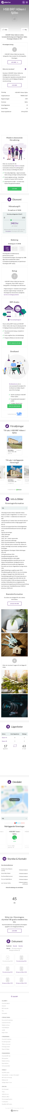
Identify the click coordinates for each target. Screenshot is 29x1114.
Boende (15, 946)
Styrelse (20, 946)
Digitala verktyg (5, 1025)
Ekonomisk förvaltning (7, 1020)
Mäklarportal (5, 1080)
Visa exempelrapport (15, 319)
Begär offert (5, 1032)
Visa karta (14, 799)
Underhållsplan (5, 1027)
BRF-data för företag (7, 1077)
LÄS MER (14, 85)
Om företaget (5, 1089)
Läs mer (14, 62)
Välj (3, 508)
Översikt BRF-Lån (6, 1056)
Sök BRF (14, 996)
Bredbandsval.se (13, 384)
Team (3, 1091)
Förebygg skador (6, 1046)
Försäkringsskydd (6, 1041)
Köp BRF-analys (5, 1072)
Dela (4, 29)
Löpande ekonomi (6, 1022)
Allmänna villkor (5, 1096)
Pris (3, 1010)
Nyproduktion (5, 1063)
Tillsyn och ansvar (6, 1044)
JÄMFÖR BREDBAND (14, 406)
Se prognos (8, 231)
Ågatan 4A (4, 737)
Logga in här (14, 603)
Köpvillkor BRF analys (7, 1104)
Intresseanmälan (6, 1065)
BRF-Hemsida (5, 1008)
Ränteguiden (5, 1058)
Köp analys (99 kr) (15, 343)
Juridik (3, 1030)
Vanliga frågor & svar (7, 1082)
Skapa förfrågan (5, 1049)
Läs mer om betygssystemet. (11, 294)
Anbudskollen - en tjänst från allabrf (10, 1075)
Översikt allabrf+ (6, 1003)
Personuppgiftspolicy (7, 1099)
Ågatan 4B (4, 741)
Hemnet (4, 1006)
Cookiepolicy (5, 1101)
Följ (25, 29)
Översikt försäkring (6, 1039)
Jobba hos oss (5, 1094)
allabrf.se (17, 165)
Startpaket (4, 1013)
